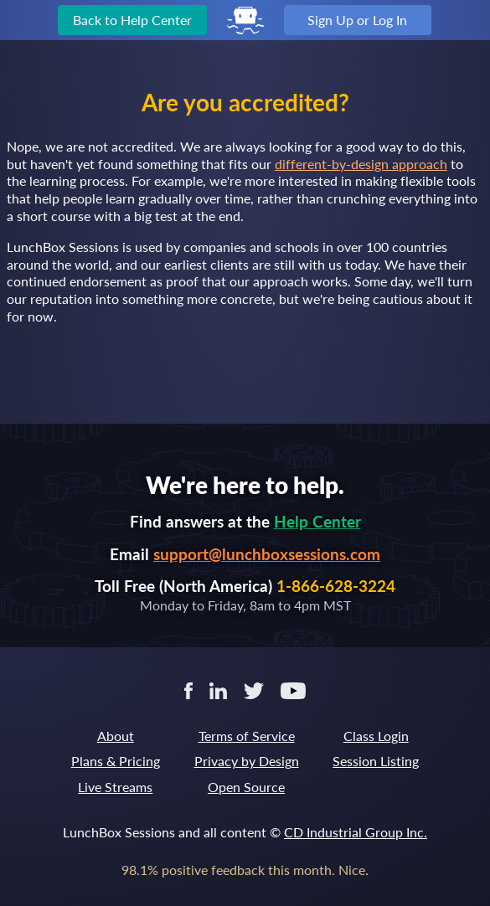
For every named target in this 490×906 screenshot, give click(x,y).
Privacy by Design (246, 761)
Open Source (246, 787)
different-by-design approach (361, 164)
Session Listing (376, 761)
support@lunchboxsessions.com (266, 554)
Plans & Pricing (115, 761)
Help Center (317, 521)
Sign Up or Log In (357, 20)
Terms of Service (247, 736)
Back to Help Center (132, 20)
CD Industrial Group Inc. (355, 832)
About (115, 736)
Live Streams (115, 787)
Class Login (376, 736)
